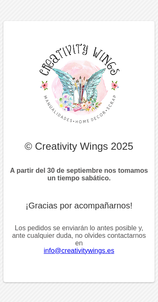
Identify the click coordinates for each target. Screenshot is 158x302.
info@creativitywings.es (79, 250)
